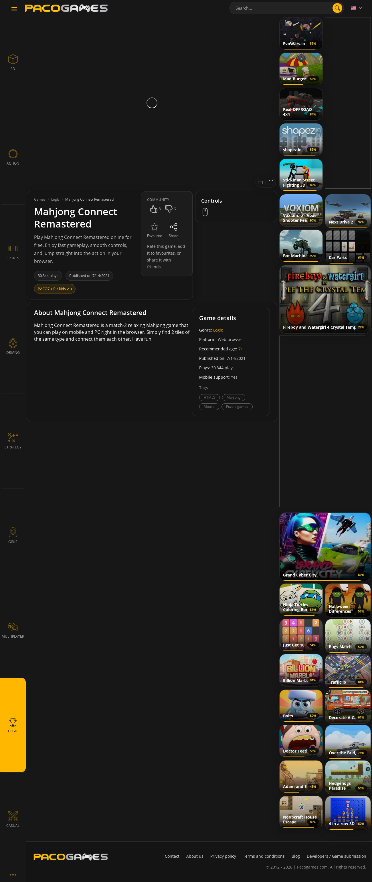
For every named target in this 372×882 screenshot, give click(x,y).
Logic (218, 330)
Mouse (209, 406)
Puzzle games (237, 406)
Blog (296, 856)
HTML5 (209, 397)
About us (194, 856)
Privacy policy (223, 856)
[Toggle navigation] (14, 9)
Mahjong (234, 397)
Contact (172, 856)
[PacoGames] (70, 857)
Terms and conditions (264, 856)
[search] (337, 8)
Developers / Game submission (336, 856)
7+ (240, 349)
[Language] (356, 8)
